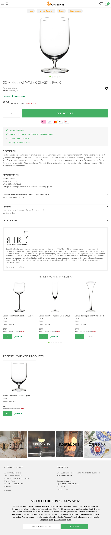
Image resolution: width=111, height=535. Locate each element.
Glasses (34, 186)
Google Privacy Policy (63, 519)
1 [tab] (50, 79)
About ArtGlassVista (12, 473)
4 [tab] (57, 79)
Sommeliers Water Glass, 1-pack (16, 395)
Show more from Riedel (15, 267)
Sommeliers (12, 88)
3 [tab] (55, 79)
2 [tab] (52, 79)
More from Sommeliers (55, 276)
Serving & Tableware (20, 186)
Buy (7, 336)
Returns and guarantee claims (16, 478)
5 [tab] (60, 79)
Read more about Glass (14, 484)
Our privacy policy (47, 519)
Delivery (7, 486)
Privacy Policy (10, 481)
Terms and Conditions (13, 475)
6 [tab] (61, 344)
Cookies (7, 490)
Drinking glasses (45, 186)
